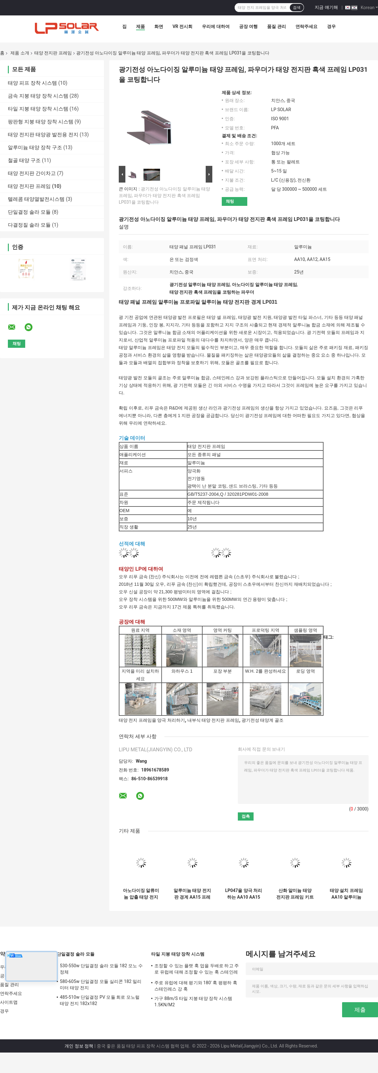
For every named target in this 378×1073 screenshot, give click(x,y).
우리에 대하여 (215, 26)
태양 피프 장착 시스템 (32, 83)
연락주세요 (306, 26)
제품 (140, 26)
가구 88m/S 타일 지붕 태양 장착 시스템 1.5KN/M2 (193, 1001)
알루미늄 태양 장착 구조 (35, 147)
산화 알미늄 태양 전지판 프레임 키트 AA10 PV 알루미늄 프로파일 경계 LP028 (295, 894)
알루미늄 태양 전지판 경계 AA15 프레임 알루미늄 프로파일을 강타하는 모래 (192, 894)
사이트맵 (9, 1002)
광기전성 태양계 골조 (263, 720)
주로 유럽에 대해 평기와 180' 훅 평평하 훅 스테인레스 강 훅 (195, 985)
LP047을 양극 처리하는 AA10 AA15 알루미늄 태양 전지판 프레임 (243, 894)
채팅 (230, 201)
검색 (297, 7)
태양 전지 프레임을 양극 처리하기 (152, 720)
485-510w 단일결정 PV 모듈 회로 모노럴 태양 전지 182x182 (100, 1000)
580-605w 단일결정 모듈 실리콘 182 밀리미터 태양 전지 (100, 984)
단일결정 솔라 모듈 (29, 212)
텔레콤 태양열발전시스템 (36, 199)
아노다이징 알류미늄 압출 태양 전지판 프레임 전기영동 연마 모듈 (141, 894)
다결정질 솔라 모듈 (29, 225)
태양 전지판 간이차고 (32, 173)
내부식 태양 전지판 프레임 (213, 720)
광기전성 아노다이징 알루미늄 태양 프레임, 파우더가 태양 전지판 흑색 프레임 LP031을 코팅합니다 (164, 195)
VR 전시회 (183, 26)
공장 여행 (248, 26)
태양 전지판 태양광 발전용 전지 (43, 135)
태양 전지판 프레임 (53, 52)
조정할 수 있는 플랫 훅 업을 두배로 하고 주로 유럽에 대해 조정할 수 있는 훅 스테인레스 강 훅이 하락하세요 (196, 969)
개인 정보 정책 (79, 1045)
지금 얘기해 (326, 7)
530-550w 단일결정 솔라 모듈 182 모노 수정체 (101, 968)
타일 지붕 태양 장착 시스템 (38, 109)
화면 (158, 26)
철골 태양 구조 (24, 160)
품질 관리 (276, 26)
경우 (331, 26)
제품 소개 (19, 52)
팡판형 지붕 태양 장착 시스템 (40, 122)
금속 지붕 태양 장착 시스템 (38, 96)
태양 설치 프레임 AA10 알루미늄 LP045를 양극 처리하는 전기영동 (346, 894)
